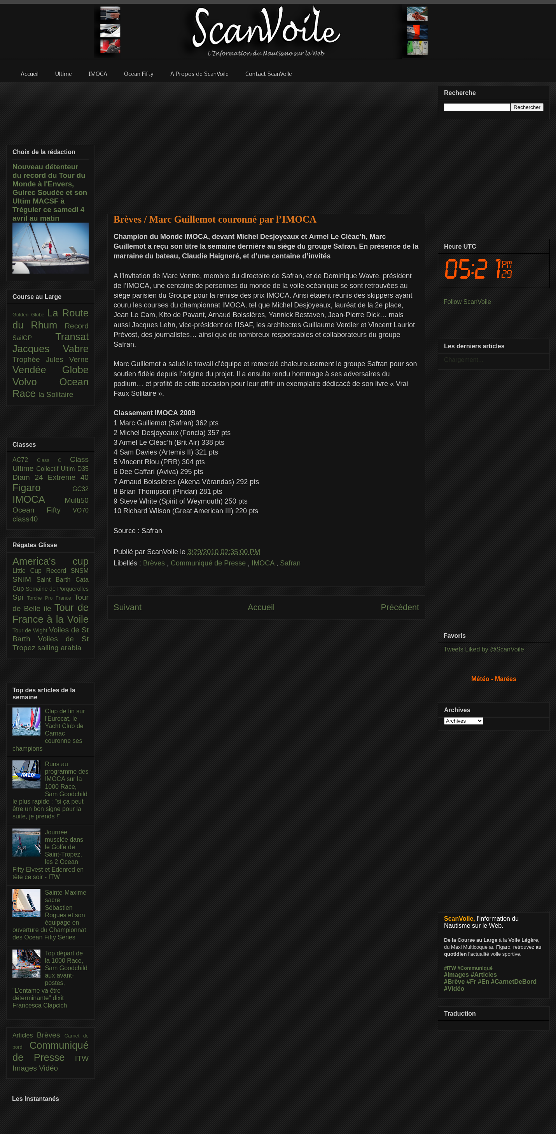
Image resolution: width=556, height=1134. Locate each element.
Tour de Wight (30, 630)
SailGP (33, 338)
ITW (82, 1058)
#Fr (471, 981)
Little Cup (29, 570)
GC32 (80, 489)
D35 (83, 468)
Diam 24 (30, 477)
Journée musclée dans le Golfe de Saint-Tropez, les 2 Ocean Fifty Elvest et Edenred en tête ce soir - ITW (48, 854)
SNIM (24, 579)
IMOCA (264, 563)
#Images (456, 974)
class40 (25, 519)
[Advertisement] (266, 142)
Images (25, 1068)
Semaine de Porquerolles (57, 589)
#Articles (484, 974)
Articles (24, 1035)
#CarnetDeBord (514, 981)
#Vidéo (454, 988)
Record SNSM (67, 570)
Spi (19, 597)
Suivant (128, 607)
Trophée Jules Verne (50, 359)
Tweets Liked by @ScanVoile (484, 649)
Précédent (400, 607)
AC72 (24, 459)
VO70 (81, 510)
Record (77, 326)
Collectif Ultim (56, 468)
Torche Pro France (50, 598)
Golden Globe (29, 315)
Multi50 (77, 500)
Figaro (42, 487)
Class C (53, 460)
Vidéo (48, 1068)
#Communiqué (475, 968)
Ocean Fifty (42, 510)
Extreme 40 (68, 477)
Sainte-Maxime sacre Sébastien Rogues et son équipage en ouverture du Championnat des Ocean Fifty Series (49, 915)
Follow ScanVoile (467, 301)
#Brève (454, 981)
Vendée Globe (50, 369)
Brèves (155, 563)
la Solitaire (55, 394)
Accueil (261, 607)
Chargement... (463, 359)
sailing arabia (59, 648)
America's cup (50, 561)
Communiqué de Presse (209, 563)
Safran (290, 563)
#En (483, 981)
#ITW (450, 968)
